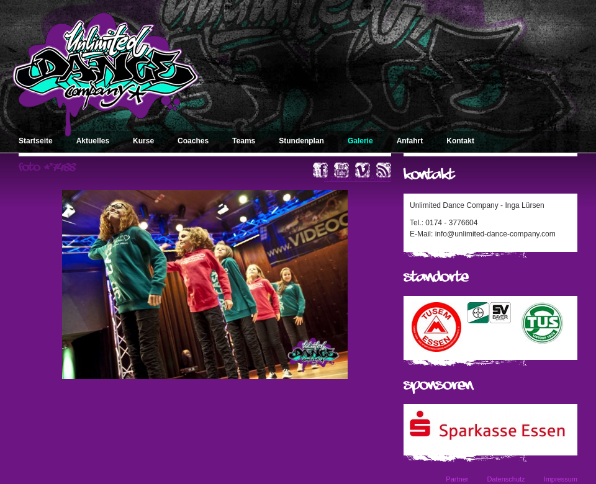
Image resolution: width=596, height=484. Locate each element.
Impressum (560, 479)
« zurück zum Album (357, 178)
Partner (457, 479)
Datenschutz (506, 479)
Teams (243, 141)
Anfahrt (410, 141)
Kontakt (460, 141)
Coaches (193, 141)
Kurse (143, 141)
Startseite (36, 141)
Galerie (360, 141)
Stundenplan (301, 141)
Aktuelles (92, 141)
